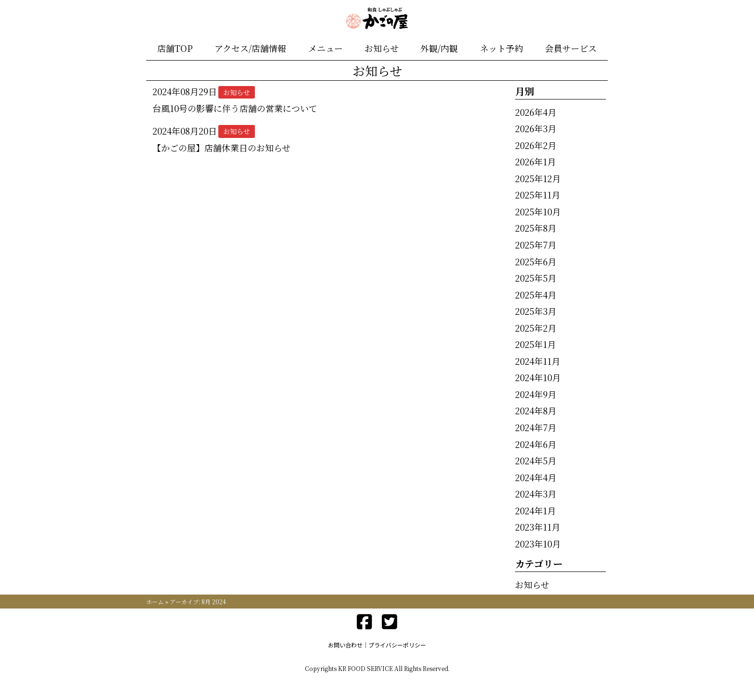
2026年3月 (535, 128)
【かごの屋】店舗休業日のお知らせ (221, 147)
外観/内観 (439, 48)
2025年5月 (535, 278)
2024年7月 (535, 427)
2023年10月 (538, 543)
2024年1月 (535, 510)
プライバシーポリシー (397, 645)
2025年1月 (535, 344)
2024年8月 (535, 410)
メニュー (325, 48)
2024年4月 (535, 477)
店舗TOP (175, 48)
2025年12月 (538, 178)
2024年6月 (535, 444)
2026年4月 (535, 112)
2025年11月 (537, 194)
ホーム (154, 601)
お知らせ (381, 48)
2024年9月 (535, 394)
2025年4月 (535, 294)
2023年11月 (537, 527)
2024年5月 (535, 460)
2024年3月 (535, 493)
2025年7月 (535, 244)
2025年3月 (535, 311)
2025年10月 (538, 211)
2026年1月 (535, 161)
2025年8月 (535, 228)
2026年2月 (535, 145)
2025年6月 (535, 261)
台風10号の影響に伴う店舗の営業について (234, 108)
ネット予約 (501, 48)
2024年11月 (537, 361)
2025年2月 (535, 328)
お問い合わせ (345, 645)
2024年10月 (538, 377)
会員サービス (571, 48)
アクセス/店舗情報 (250, 48)
